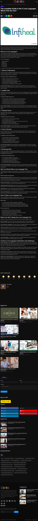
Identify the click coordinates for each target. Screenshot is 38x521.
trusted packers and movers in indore (6, 464)
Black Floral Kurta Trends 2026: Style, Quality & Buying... (17, 438)
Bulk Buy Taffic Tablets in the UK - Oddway (8, 336)
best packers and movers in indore (6, 462)
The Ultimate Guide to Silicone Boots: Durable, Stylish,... (32, 501)
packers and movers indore (30, 458)
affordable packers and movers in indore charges (8, 468)
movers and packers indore (15, 460)
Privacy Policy (34, 519)
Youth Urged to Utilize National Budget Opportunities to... (17, 444)
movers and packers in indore (19, 458)
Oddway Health (3, 337)
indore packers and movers (5, 460)
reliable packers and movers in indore (19, 464)
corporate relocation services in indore (7, 466)
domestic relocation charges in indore (6, 472)
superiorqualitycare (29, 491)
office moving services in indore (22, 468)
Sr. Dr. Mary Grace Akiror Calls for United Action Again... (17, 422)
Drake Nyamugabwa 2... (11, 423)
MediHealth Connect (3, 354)
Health (4, 4)
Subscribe (16, 511)
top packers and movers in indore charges (19, 462)
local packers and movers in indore (19, 466)
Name (2, 380)
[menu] (1, 2)
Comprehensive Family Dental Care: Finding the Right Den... (9, 320)
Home (1, 4)
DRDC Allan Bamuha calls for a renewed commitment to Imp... (17, 433)
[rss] (4, 503)
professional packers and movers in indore (7, 470)
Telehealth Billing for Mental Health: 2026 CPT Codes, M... (28, 353)
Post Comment (4, 391)
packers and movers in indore (9, 458)
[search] (37, 2)
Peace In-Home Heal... (3, 371)
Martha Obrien (22, 354)
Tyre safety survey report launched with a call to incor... (16, 427)
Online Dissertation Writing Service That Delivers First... (31, 495)
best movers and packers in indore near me (20, 472)
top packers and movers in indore (26, 460)
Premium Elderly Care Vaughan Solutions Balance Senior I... (8, 369)
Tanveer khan (28, 502)
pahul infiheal (9, 284)
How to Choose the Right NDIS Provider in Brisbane (8, 353)
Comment (2, 384)
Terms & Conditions (28, 519)
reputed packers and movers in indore (7, 474)
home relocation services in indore (21, 470)
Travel (2, 458)
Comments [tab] (4, 377)
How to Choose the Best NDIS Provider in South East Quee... (28, 320)
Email (21, 380)
